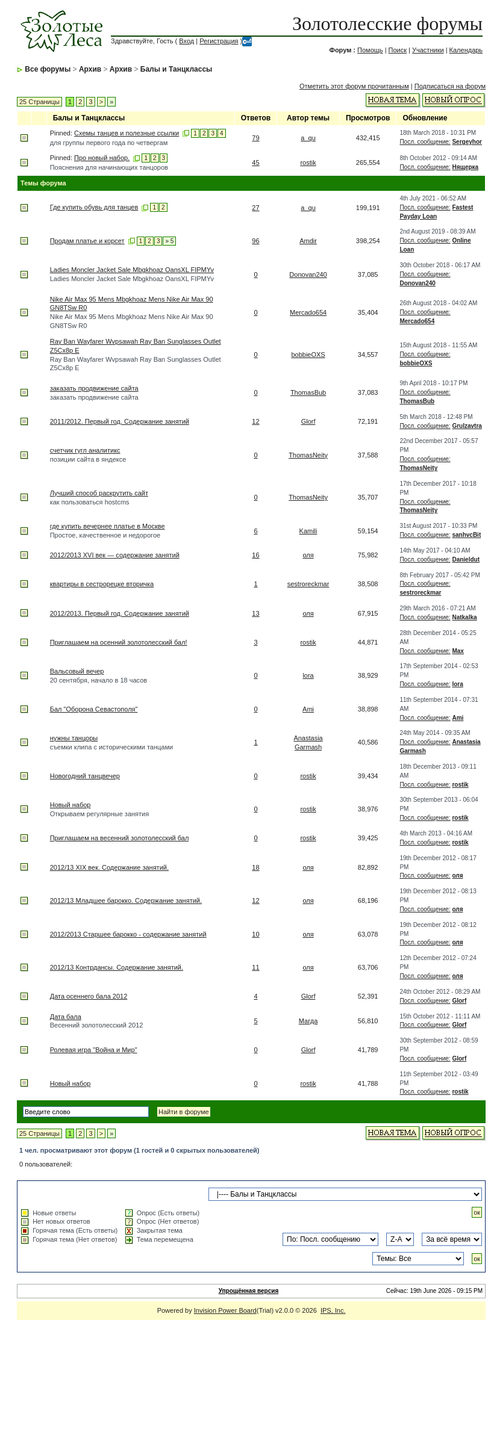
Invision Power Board (225, 1310)
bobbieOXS (308, 354)
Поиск (398, 50)
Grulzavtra (466, 426)
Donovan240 (308, 274)
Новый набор (70, 804)
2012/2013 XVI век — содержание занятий (115, 555)
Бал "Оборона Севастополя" (94, 709)
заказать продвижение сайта (94, 388)
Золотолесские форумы (387, 23)
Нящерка (465, 167)
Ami (308, 709)
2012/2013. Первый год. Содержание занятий (119, 613)
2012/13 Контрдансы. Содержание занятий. (116, 967)
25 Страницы (39, 101)
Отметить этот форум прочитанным (354, 86)
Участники (428, 50)
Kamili (308, 531)
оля (307, 555)
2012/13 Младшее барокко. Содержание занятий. (126, 900)
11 (255, 967)
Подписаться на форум (450, 86)
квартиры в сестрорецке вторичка (102, 583)
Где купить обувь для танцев (94, 207)
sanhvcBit (466, 535)
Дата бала (65, 1016)
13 (255, 613)
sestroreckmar (308, 583)
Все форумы (47, 69)
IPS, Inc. (333, 1310)
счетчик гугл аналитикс (85, 450)
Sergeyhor (466, 141)
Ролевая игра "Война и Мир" (93, 1049)
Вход (186, 41)
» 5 (169, 241)
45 (255, 162)
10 (255, 934)
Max (457, 651)
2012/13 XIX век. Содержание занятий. (109, 867)
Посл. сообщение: (424, 141)
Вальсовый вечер (77, 671)
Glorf (308, 421)
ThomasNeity (308, 455)
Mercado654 (308, 312)
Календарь (466, 50)
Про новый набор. (102, 157)
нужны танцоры (74, 738)
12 (255, 421)
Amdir (308, 240)
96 (255, 240)
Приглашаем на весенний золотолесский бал (119, 837)
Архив (90, 69)
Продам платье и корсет (87, 240)
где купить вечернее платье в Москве (107, 526)
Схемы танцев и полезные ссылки (126, 133)
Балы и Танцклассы (176, 69)
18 (255, 867)
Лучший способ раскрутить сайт (99, 493)
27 (255, 207)
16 (255, 555)
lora (307, 675)
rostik (308, 162)
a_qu (308, 137)
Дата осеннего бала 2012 (89, 996)
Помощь (370, 50)
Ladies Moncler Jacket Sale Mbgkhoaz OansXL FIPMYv (132, 269)
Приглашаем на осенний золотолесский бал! (118, 642)
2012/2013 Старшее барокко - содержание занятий (128, 934)
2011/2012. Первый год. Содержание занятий (119, 421)
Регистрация (218, 41)
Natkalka (464, 617)
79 (255, 137)
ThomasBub (308, 392)
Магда (308, 1020)
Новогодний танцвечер (85, 775)
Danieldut (466, 559)
